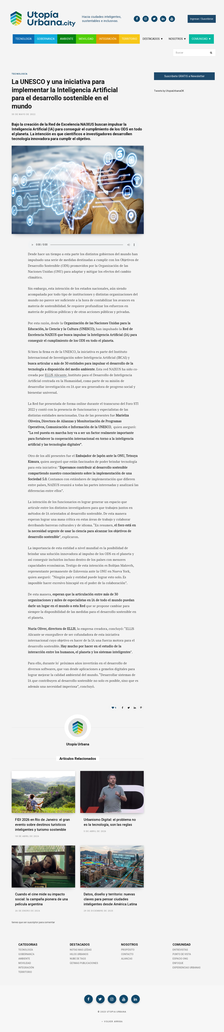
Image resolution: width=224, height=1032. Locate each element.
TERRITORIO (129, 38)
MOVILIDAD (86, 38)
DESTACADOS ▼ (153, 38)
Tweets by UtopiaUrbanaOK (169, 90)
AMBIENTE (66, 38)
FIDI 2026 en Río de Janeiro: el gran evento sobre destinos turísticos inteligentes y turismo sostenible (42, 825)
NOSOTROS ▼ (177, 38)
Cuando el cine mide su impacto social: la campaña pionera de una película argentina (41, 899)
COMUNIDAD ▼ (201, 38)
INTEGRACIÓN (107, 38)
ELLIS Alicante (56, 375)
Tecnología (19, 74)
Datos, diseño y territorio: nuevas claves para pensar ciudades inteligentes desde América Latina (110, 899)
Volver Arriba (112, 1021)
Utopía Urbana (77, 744)
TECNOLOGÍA (23, 38)
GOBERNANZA (46, 38)
